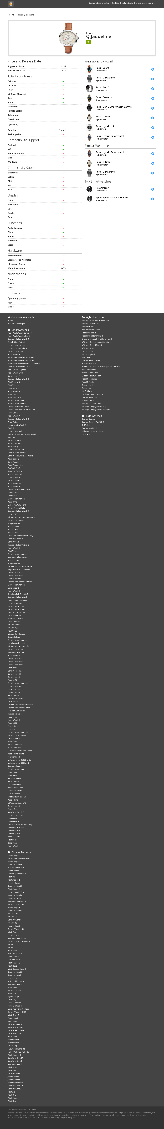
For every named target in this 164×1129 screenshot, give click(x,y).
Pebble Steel (13, 809)
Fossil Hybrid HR (89, 333)
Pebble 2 (11, 729)
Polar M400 (12, 775)
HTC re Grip (12, 1046)
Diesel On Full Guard (16, 643)
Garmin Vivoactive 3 (16, 649)
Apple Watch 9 (14, 354)
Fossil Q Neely (88, 382)
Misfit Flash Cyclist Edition (18, 1009)
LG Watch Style (14, 689)
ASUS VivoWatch (14, 778)
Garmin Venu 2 (14, 480)
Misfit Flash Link (14, 1033)
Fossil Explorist (14, 621)
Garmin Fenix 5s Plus (16, 609)
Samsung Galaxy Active (17, 557)
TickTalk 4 (86, 425)
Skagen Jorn (87, 388)
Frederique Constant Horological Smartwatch (101, 366)
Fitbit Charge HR (14, 1055)
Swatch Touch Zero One (18, 797)
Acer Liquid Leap (15, 953)
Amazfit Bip (12, 923)
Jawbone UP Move (15, 1082)
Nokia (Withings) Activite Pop (94, 406)
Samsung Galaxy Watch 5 (18, 379)
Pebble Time (13, 800)
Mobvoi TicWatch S (15, 664)
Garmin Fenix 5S (14, 674)
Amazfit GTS (13, 529)
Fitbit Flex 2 (12, 966)
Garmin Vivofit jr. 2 (89, 428)
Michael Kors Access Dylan (19, 707)
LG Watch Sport (14, 692)
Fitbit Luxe (12, 877)
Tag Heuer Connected (91, 329)
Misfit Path (86, 357)
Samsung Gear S (15, 833)
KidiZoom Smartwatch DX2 (93, 431)
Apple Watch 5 (14, 548)
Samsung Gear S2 (15, 766)
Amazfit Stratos (14, 625)
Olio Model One (14, 784)
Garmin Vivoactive (15, 815)
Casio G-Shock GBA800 (17, 600)
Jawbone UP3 (13, 1076)
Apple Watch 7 (14, 416)
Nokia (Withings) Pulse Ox (18, 1052)
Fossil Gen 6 (13, 413)
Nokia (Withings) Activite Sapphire (96, 409)
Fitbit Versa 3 (13, 492)
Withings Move (88, 348)
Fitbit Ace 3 (86, 434)
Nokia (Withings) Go (16, 981)
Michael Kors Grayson (17, 634)
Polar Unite (12, 502)
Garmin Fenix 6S (14, 443)
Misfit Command (89, 369)
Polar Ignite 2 (13, 459)
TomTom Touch (14, 959)
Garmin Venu (13, 542)
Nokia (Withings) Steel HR (92, 394)
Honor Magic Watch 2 (17, 425)
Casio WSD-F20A (14, 615)
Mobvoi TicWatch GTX (17, 505)
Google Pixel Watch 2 (16, 342)
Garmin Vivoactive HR (17, 735)
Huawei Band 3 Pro (16, 892)
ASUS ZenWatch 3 (15, 695)
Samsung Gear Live (16, 827)
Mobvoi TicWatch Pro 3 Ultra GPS (21, 409)
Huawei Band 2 (14, 926)
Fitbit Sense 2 (13, 388)
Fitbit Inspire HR (14, 898)
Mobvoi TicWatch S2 (16, 572)
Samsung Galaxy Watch (17, 597)
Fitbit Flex (12, 1101)
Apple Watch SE (14, 483)
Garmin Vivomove (89, 397)
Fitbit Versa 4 (13, 385)
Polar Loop (12, 1036)
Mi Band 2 (12, 944)
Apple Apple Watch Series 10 (20, 333)
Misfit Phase (87, 391)
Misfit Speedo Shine (16, 1030)
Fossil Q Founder (15, 744)
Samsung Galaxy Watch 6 (18, 339)
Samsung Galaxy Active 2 (18, 545)
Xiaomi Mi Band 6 (15, 864)
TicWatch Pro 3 (14, 468)
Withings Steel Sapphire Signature (96, 342)
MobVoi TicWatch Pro (16, 612)
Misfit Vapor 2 (13, 588)
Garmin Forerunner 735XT (19, 732)
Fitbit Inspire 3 (14, 382)
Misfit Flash (12, 1070)
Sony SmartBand (15, 1061)
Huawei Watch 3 (14, 477)
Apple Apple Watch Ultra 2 (19, 336)
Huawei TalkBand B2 (16, 1049)
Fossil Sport (12, 428)
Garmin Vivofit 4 (14, 920)
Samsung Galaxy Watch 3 (18, 511)
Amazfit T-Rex (13, 526)
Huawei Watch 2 (14, 686)
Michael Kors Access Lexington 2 (21, 517)
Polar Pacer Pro (14, 397)
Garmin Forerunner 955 (18, 403)
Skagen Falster (14, 637)
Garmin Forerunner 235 (18, 640)
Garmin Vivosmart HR (17, 1012)
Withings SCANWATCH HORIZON (95, 320)
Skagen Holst (87, 351)
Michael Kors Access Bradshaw (20, 704)
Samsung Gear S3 (15, 714)
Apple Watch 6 (14, 486)
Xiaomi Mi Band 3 (15, 910)
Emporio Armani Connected (19, 569)
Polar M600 (12, 723)
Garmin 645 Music (15, 618)
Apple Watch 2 (14, 720)
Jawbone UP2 (13, 1042)
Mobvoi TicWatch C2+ (17, 499)
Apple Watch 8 (14, 391)
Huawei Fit (12, 717)
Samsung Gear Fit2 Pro (17, 938)
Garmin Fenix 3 (14, 806)
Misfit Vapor (13, 701)
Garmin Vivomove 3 (16, 520)
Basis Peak (12, 843)
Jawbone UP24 (14, 1079)
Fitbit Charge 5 (14, 861)
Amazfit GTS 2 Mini (15, 474)
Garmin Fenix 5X (15, 671)
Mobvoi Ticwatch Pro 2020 (19, 489)
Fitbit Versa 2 (13, 551)
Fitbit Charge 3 (14, 907)
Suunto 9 (11, 437)
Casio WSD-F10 (14, 738)
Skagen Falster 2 (15, 563)
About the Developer (16, 323)
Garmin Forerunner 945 (18, 452)
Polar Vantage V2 (15, 446)
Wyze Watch (13, 422)
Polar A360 (12, 987)
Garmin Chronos (15, 603)
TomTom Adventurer (16, 711)
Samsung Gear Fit (15, 1064)
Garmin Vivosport (15, 935)
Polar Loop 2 (13, 1018)
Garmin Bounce (88, 419)
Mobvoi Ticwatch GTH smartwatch (22, 434)
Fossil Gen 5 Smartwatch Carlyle (21, 535)
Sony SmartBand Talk (16, 1058)
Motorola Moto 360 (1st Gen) (20, 824)
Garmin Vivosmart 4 (16, 904)
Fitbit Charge (13, 1098)
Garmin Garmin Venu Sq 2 (19, 366)
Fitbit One (12, 1095)
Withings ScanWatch (90, 323)
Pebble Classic (14, 836)
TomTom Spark (14, 757)
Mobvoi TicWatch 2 (15, 658)
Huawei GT (12, 514)
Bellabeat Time (88, 326)
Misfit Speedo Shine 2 (17, 969)
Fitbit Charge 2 (14, 963)
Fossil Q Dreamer (15, 1006)
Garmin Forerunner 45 (17, 554)
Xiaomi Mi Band (14, 975)
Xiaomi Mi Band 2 (15, 972)
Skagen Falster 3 (15, 523)
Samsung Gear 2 (15, 830)
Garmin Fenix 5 (14, 677)
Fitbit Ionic (12, 668)
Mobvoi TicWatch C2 (16, 585)
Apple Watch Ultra (15, 373)
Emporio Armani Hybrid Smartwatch (97, 339)
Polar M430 (12, 680)
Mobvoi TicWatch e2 (16, 575)
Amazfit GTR (13, 532)
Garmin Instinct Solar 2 (17, 348)
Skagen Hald (87, 385)
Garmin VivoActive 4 (16, 538)
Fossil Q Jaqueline (89, 379)
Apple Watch (13, 846)
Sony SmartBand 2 (15, 1027)
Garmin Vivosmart (15, 1085)
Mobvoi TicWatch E (15, 661)
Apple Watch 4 (14, 591)
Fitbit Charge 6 (14, 855)
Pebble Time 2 (14, 726)
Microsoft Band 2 (15, 1024)
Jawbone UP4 (13, 1039)
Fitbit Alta (12, 993)
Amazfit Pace (13, 628)
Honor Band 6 (13, 870)
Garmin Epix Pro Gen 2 (17, 345)
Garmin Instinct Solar (16, 508)
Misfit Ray (12, 999)
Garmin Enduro (14, 440)
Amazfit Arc (12, 916)
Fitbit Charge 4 (14, 889)
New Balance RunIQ (16, 698)
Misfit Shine (13, 1067)
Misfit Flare (12, 932)
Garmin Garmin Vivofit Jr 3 (93, 422)
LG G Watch (12, 818)
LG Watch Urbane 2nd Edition (20, 750)
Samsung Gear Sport (16, 652)
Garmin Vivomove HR (91, 360)
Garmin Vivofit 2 (14, 1089)
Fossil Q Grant (88, 400)
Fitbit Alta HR (13, 956)
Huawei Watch (14, 793)
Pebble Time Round (16, 754)
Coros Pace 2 (13, 462)
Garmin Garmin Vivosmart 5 (19, 858)
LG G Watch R (13, 821)
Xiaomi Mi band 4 (15, 895)
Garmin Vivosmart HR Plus (19, 941)
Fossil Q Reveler (14, 1003)
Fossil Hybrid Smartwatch (92, 336)
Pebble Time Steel (15, 787)
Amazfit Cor (13, 913)
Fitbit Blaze (12, 741)
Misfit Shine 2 (13, 1015)
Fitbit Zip (11, 1092)
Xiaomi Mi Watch (15, 471)
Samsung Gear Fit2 (16, 984)
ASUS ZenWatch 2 (15, 747)
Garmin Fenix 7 (14, 376)
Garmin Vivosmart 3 (16, 929)
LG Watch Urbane (15, 790)
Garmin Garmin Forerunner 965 (21, 357)
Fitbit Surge (12, 840)
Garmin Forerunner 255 (18, 400)
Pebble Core (13, 978)
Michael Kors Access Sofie (18, 646)
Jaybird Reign (13, 996)
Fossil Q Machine (89, 363)
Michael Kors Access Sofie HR (20, 566)
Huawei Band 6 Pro (16, 867)
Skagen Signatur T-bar (91, 376)
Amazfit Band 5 (14, 883)
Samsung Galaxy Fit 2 (17, 873)
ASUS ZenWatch (14, 781)
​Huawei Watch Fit (15, 431)
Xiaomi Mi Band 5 (15, 886)
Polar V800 (12, 772)
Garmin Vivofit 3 (14, 990)
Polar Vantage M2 (15, 465)
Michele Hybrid (88, 354)
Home (10, 320)
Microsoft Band (14, 1073)
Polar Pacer (12, 394)
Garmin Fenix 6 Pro (16, 449)
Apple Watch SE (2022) (17, 370)
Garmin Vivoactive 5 (16, 351)
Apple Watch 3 (14, 655)
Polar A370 (12, 950)
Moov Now (12, 1021)
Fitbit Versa (12, 631)
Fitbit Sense (12, 495)
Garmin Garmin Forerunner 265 (21, 360)
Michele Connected (90, 372)
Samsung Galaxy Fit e (17, 901)
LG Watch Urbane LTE (17, 803)
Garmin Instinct (14, 578)
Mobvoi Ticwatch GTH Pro (18, 406)
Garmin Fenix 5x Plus (16, 606)
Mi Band (11, 947)
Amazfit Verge (13, 560)
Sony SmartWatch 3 (16, 812)
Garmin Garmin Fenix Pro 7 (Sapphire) (24, 363)
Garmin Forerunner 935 (18, 683)
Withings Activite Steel (91, 403)
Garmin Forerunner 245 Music (20, 456)
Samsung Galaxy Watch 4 (18, 419)
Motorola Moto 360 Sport (18, 763)
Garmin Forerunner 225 (18, 769)
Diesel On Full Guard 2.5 (18, 594)
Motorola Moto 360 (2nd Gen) (20, 760)
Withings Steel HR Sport (92, 345)
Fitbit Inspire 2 (14, 880)
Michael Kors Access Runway (20, 582)
